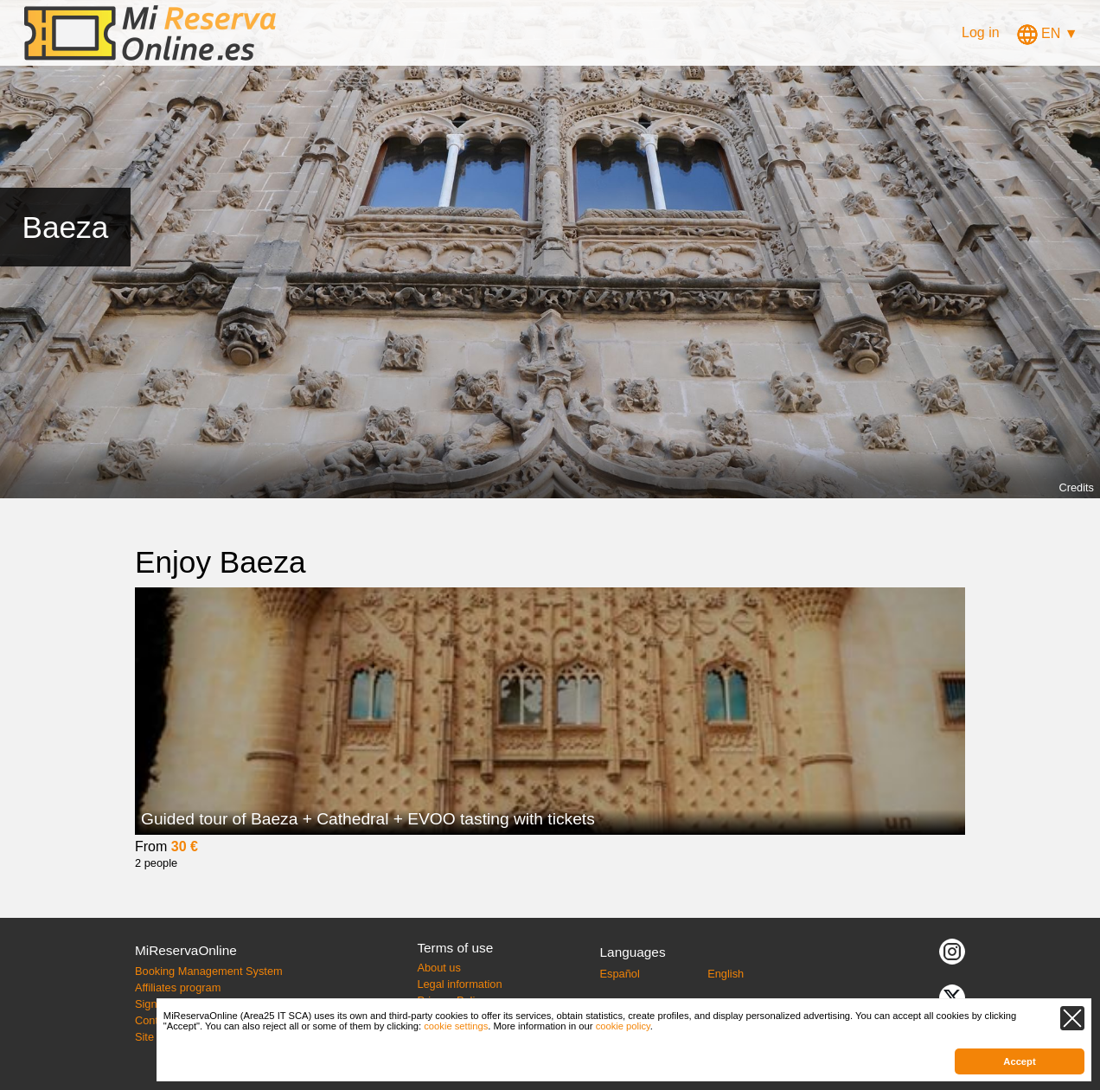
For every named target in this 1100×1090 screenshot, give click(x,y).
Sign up (153, 1003)
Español (620, 973)
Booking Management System (209, 971)
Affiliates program (178, 987)
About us (439, 967)
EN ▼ (1047, 33)
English (725, 973)
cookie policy (623, 1026)
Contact (154, 1020)
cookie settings (456, 1026)
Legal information (459, 984)
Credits (1076, 487)
